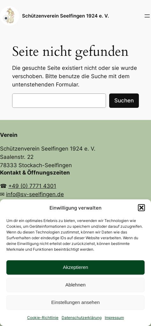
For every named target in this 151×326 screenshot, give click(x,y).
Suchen (124, 100)
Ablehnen (75, 284)
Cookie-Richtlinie (42, 317)
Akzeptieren (75, 267)
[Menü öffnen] (147, 16)
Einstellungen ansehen (75, 302)
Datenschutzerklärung (82, 317)
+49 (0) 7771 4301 (32, 186)
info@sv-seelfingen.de (35, 194)
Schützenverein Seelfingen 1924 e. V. (65, 16)
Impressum (114, 317)
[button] (141, 207)
